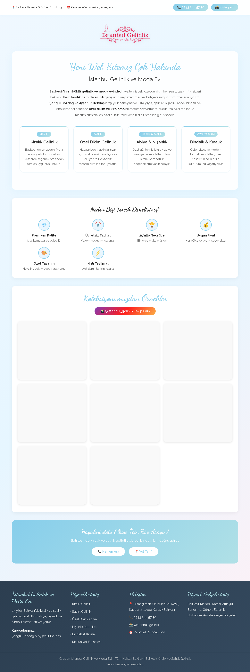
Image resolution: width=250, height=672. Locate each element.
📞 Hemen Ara (108, 551)
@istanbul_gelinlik (146, 625)
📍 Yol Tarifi (144, 551)
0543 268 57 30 (145, 617)
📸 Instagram (224, 7)
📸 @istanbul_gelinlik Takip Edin (125, 311)
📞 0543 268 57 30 (190, 7)
